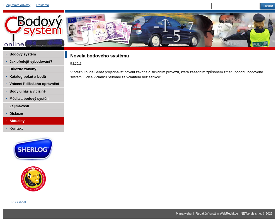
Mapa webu (184, 213)
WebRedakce (229, 213)
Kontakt (16, 128)
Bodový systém (22, 54)
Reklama (42, 5)
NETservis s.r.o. (251, 213)
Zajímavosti (19, 106)
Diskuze (16, 113)
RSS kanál (18, 202)
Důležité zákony (22, 69)
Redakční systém (207, 213)
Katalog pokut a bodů (27, 76)
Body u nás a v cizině (27, 91)
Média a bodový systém (29, 98)
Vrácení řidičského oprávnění (34, 84)
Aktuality (17, 121)
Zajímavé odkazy (18, 5)
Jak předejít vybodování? (30, 61)
